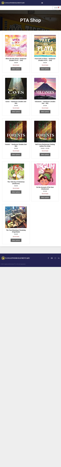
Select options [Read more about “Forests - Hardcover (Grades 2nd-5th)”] (16, 154)
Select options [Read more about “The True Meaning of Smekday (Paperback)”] (16, 240)
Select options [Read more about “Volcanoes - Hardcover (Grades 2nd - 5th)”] (45, 111)
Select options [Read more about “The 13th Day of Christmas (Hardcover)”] (16, 192)
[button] (42, 3)
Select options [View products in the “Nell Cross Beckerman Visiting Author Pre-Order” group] (45, 154)
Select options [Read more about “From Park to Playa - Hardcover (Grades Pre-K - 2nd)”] (45, 69)
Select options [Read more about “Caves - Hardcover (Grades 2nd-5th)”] (16, 111)
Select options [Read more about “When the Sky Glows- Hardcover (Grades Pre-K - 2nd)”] (16, 69)
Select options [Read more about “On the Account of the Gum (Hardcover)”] (45, 197)
